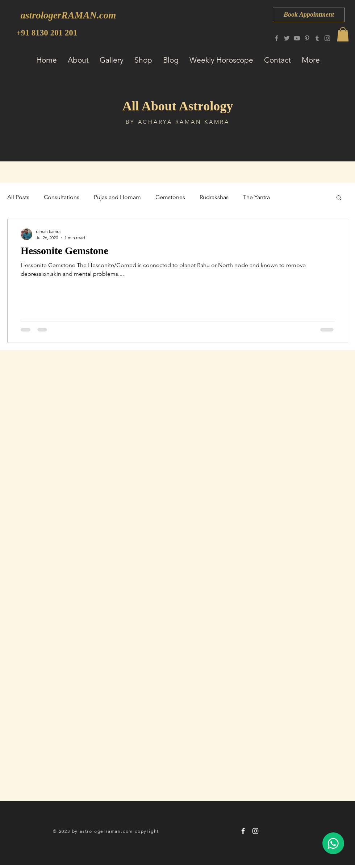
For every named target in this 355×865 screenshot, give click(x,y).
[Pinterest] (307, 38)
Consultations (61, 197)
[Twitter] (287, 38)
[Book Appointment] (309, 15)
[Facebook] (276, 38)
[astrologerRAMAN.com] (68, 15)
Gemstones (170, 197)
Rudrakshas (214, 197)
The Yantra (256, 197)
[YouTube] (297, 38)
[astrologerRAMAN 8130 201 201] (243, 831)
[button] (343, 34)
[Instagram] (327, 38)
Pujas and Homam (117, 197)
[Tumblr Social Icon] (317, 38)
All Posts (18, 197)
